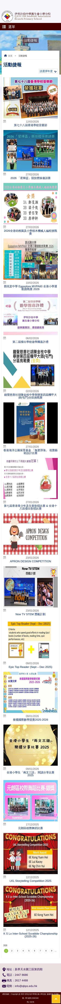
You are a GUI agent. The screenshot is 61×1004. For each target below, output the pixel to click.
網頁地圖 (5, 994)
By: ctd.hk (30, 1002)
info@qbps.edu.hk (26, 986)
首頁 (10, 56)
